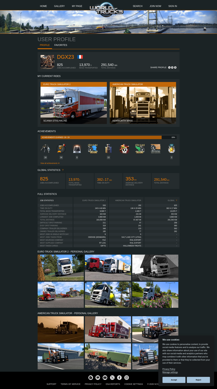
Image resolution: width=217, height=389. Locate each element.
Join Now (155, 6)
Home (43, 6)
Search (137, 6)
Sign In (172, 6)
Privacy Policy (93, 384)
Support (51, 384)
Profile (45, 45)
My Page (77, 6)
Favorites (60, 45)
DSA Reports (113, 384)
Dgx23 (65, 57)
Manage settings (170, 372)
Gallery (59, 6)
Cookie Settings (133, 384)
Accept (174, 380)
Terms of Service (70, 384)
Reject (198, 380)
